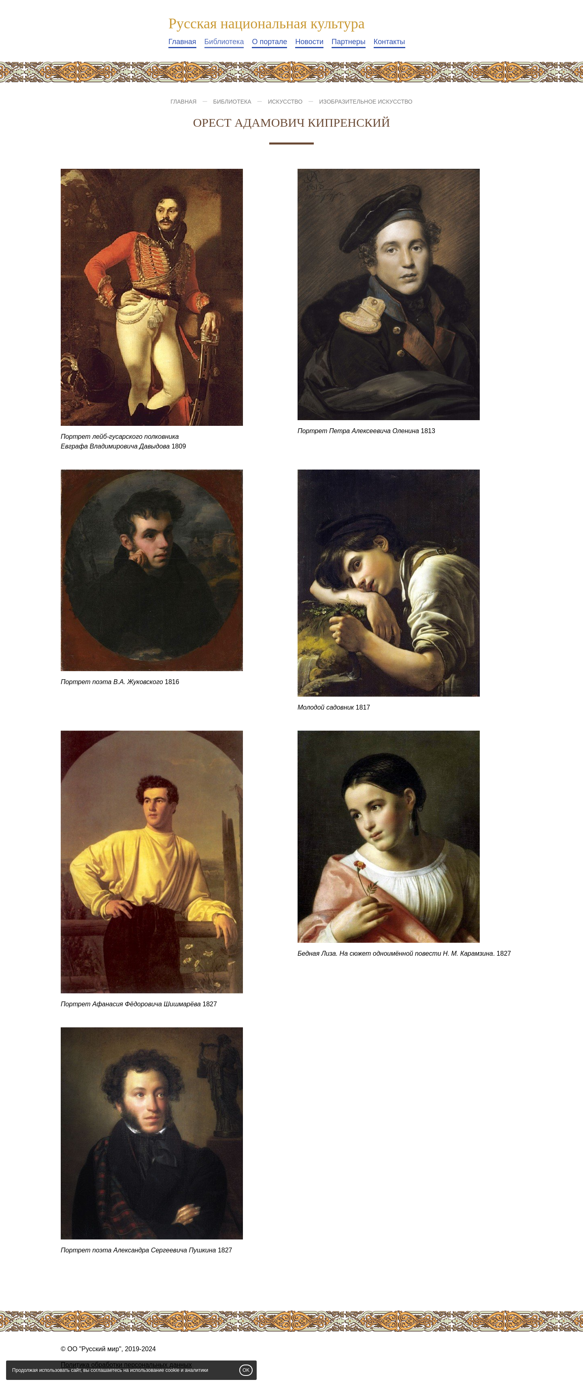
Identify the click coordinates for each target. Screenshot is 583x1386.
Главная (182, 42)
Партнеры (349, 42)
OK (246, 1370)
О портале (269, 42)
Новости (309, 42)
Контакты (389, 42)
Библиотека (224, 42)
